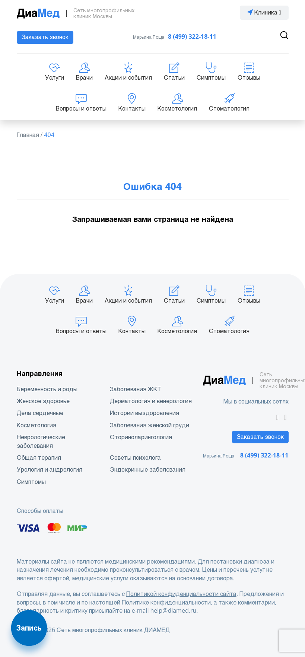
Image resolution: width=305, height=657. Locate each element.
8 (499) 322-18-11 (192, 36)
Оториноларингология (141, 437)
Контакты (132, 102)
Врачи (84, 71)
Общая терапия (39, 457)
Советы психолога (135, 457)
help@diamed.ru (173, 610)
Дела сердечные (40, 413)
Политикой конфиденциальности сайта (181, 593)
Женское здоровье (43, 401)
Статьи (174, 71)
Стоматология (229, 102)
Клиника (264, 12)
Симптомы (211, 71)
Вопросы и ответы (81, 102)
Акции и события (128, 71)
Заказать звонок (45, 37)
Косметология (177, 102)
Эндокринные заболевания (147, 469)
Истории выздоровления (144, 413)
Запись (29, 627)
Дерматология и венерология (151, 401)
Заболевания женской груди (149, 425)
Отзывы (249, 71)
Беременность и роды (47, 389)
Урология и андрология (49, 469)
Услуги (54, 71)
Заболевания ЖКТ (135, 389)
